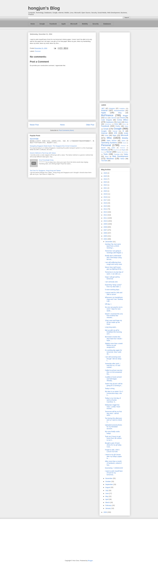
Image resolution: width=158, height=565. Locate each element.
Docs (126, 122)
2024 (105, 179)
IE (123, 131)
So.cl (102, 152)
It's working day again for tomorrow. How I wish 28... (113, 352)
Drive (116, 124)
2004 (105, 239)
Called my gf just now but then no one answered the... (113, 372)
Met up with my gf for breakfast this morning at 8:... (113, 332)
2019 (105, 194)
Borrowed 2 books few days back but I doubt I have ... (113, 338)
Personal (37, 51)
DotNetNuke (108, 124)
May (107, 496)
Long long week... (111, 327)
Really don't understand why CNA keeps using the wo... (113, 257)
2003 (105, 512)
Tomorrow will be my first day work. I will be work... (113, 413)
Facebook (53, 24)
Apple (63, 24)
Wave (107, 156)
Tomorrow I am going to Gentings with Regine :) (114, 252)
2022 (105, 185)
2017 (105, 200)
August (107, 487)
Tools (105, 154)
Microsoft (73, 24)
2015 (105, 206)
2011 (105, 218)
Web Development (120, 156)
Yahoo (122, 158)
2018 (105, 197)
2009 (105, 224)
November (109, 478)
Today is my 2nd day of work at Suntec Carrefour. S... (113, 400)
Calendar (113, 118)
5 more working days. (112, 289)
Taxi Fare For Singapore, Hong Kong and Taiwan (45, 170)
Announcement (119, 110)
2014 (105, 209)
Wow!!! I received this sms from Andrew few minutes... (114, 315)
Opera (123, 140)
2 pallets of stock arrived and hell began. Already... (113, 379)
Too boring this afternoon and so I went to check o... (113, 420)
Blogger (125, 115)
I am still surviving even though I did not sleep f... (113, 358)
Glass (126, 126)
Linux (106, 135)
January (108, 508)
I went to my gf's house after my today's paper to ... (113, 456)
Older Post (90, 125)
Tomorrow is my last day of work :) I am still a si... (114, 273)
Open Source (111, 140)
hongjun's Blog (44, 8)
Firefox (117, 126)
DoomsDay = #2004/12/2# (114, 468)
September (109, 484)
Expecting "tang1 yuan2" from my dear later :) (113, 285)
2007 (105, 230)
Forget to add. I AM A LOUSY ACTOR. (112, 450)
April (107, 499)
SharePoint (116, 149)
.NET (103, 108)
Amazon (112, 108)
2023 (105, 182)
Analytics (122, 108)
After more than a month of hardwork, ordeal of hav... (113, 463)
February (108, 505)
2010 (105, 221)
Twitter (126, 154)
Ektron (124, 124)
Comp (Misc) (122, 120)
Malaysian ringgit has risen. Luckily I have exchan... (112, 406)
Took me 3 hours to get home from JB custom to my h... (113, 438)
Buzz (105, 118)
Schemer (122, 147)
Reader (103, 148)
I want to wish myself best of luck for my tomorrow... (114, 473)
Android (104, 110)
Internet (104, 133)
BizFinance (107, 115)
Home (33, 24)
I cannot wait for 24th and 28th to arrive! (113, 293)
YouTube (104, 160)
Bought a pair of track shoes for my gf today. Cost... (113, 445)
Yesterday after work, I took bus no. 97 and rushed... (112, 365)
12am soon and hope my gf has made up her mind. (113, 322)
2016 (105, 203)
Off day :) (108, 304)
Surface (126, 152)
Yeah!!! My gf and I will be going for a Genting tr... (113, 384)
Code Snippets (106, 120)
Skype (123, 150)
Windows (110, 159)
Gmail (105, 129)
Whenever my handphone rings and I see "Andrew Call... (114, 299)
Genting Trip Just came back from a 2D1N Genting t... (113, 246)
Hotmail (115, 131)
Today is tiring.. (110, 388)
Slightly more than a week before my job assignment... (114, 345)
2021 (105, 188)
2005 (105, 236)
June (107, 493)
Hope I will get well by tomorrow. (112, 278)
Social (108, 152)
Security (95, 24)
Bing (119, 113)
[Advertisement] (114, 66)
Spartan (119, 152)
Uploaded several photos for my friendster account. (113, 427)
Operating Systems (109, 143)
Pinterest (123, 145)
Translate (117, 154)
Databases (107, 24)
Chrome (122, 118)
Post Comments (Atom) (66, 130)
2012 (105, 215)
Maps (114, 135)
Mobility (85, 24)
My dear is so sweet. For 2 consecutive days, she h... (114, 393)
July (107, 490)
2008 (105, 227)
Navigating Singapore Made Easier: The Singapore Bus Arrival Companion (53, 146)
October (108, 481)
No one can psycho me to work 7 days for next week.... (113, 309)
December (109, 241)
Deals (119, 122)
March (107, 502)
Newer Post (34, 125)
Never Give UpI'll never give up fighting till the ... (114, 268)
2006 (105, 233)
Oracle (124, 142)
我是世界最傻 (34, 139)
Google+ (104, 131)
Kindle (126, 133)
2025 (105, 176)
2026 (105, 173)
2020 (105, 191)
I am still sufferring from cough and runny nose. (113, 263)
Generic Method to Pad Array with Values (43, 153)
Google (42, 24)
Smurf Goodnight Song (46, 160)
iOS (115, 133)
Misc (109, 137)
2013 (105, 212)
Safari (113, 148)
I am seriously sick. (111, 282)
